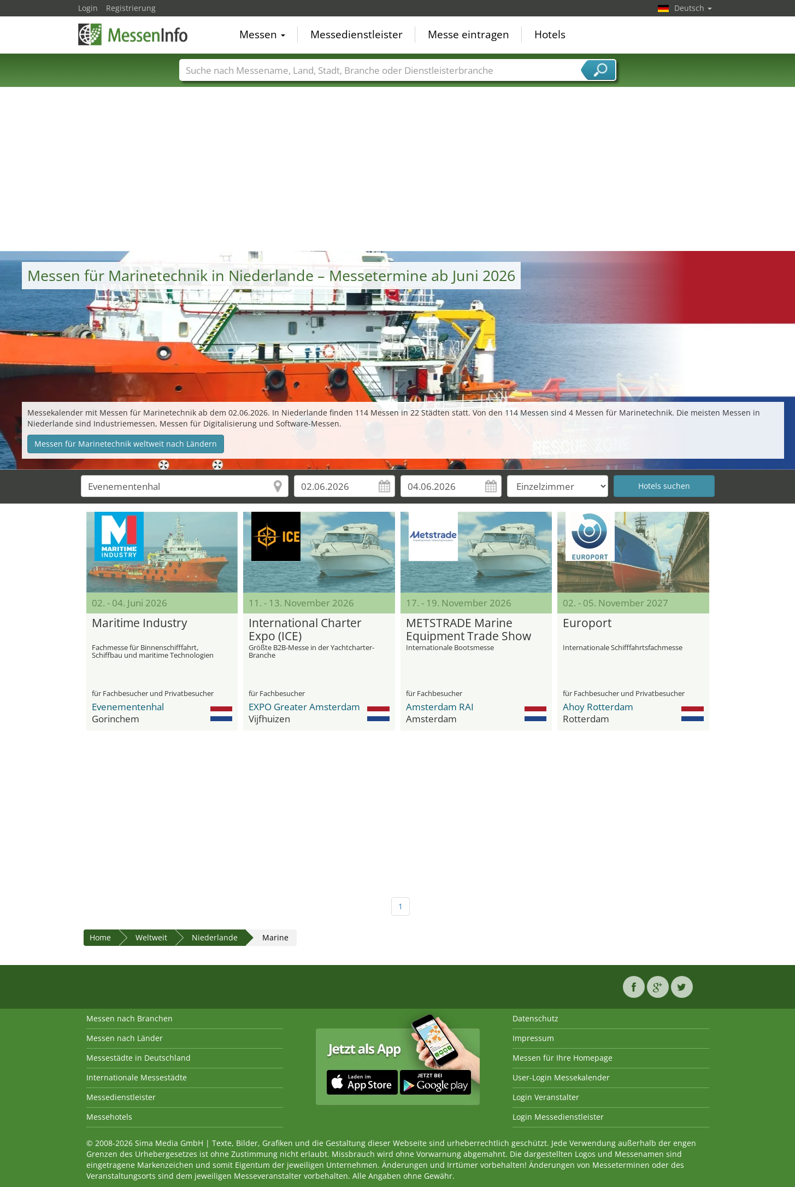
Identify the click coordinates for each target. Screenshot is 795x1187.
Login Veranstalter (546, 1097)
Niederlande (215, 937)
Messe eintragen (468, 35)
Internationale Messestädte (136, 1077)
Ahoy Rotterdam (598, 706)
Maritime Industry (139, 623)
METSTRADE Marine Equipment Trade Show (468, 630)
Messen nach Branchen (129, 1018)
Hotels (550, 35)
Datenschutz (535, 1018)
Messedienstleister (356, 35)
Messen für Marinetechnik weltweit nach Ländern (125, 443)
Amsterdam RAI (440, 706)
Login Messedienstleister (558, 1117)
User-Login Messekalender (561, 1077)
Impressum (533, 1038)
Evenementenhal (128, 706)
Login (88, 8)
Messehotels (109, 1117)
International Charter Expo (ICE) (305, 630)
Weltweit (151, 937)
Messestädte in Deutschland (138, 1057)
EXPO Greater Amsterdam (304, 706)
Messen (262, 35)
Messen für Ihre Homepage (563, 1057)
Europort (587, 623)
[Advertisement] (398, 168)
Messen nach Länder (124, 1038)
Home (100, 937)
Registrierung (131, 8)
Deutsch (693, 8)
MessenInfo (132, 34)
